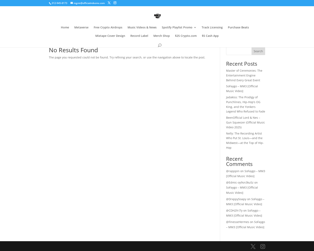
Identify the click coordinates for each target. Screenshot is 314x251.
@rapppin (233, 171)
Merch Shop (161, 36)
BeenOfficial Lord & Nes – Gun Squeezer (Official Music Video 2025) (245, 122)
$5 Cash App (210, 36)
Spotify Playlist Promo (177, 27)
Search (258, 51)
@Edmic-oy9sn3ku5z (240, 182)
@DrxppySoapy (236, 199)
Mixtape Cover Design (110, 36)
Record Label (139, 36)
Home (65, 27)
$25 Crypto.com (186, 36)
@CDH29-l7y (234, 210)
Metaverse (81, 27)
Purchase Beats (238, 27)
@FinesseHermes (237, 222)
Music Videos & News (142, 27)
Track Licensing (212, 27)
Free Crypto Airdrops (108, 27)
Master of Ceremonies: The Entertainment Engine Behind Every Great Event (244, 75)
